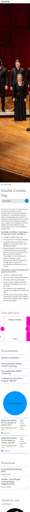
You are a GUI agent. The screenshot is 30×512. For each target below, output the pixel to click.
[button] (15, 201)
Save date (6, 433)
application (9, 430)
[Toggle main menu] (26, 1)
